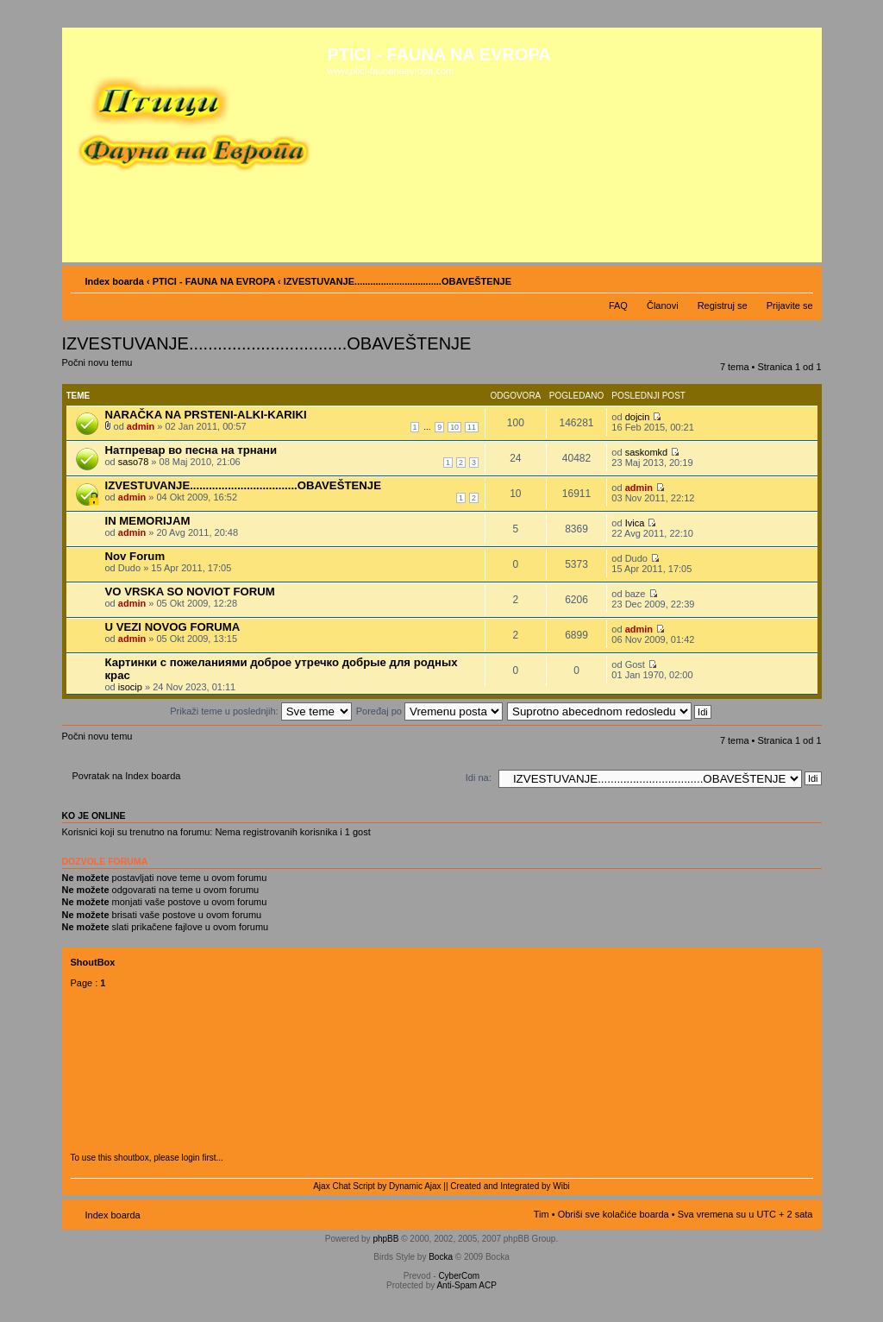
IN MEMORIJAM (148, 520)
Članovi (663, 305)
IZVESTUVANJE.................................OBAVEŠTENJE (397, 281)
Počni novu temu (103, 368)
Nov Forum (135, 556)
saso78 (133, 461)
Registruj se (723, 305)
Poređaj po (429, 711)
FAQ (618, 305)
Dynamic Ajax (415, 1186)
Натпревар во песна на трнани (191, 450)
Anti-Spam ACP (466, 1285)
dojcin (637, 417)
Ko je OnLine (94, 815)
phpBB (385, 1238)
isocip (130, 687)
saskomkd (646, 452)
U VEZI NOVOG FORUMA (173, 626)
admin (140, 426)
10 (454, 427)
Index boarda (114, 281)
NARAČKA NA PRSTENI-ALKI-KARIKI (206, 414)
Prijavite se (790, 305)
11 (471, 427)
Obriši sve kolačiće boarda (613, 1214)
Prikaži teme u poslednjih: (260, 711)
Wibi (561, 1186)
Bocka (441, 1257)
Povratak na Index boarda (126, 776)
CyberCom (458, 1276)
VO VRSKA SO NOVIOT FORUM (190, 591)
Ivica (635, 523)
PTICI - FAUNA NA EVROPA (214, 281)
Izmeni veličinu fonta (800, 278)
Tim (541, 1214)
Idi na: (479, 777)
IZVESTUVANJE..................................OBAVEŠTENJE (243, 485)
